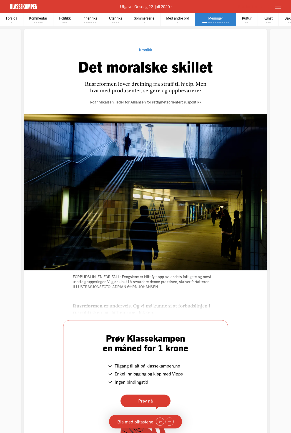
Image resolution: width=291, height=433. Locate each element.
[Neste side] (170, 422)
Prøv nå (145, 400)
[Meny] (278, 6)
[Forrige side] (160, 422)
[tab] (11, 19)
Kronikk (145, 49)
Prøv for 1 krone (250, 6)
